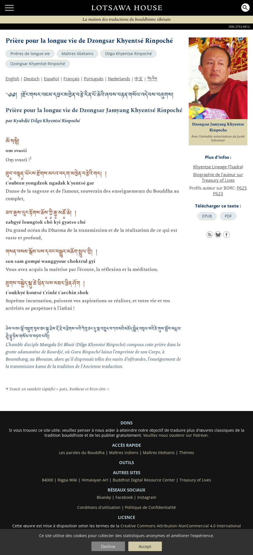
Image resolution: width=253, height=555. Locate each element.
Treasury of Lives (195, 480)
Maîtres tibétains (77, 53)
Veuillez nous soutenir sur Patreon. (176, 435)
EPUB (207, 216)
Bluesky (104, 497)
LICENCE (126, 517)
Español (51, 78)
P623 (218, 193)
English (12, 78)
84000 (47, 480)
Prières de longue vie (30, 53)
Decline (108, 546)
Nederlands (119, 78)
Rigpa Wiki (67, 480)
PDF (228, 216)
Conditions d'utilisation (98, 507)
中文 (138, 78)
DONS (126, 423)
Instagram (146, 497)
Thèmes (186, 452)
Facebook (124, 497)
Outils (126, 462)
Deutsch (31, 78)
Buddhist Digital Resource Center (144, 480)
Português (93, 78)
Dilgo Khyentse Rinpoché (128, 53)
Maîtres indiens (123, 452)
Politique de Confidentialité (150, 507)
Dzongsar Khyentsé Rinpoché (37, 63)
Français (71, 78)
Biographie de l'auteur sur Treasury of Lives (218, 177)
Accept (145, 546)
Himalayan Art (95, 480)
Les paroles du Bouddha (82, 452)
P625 (242, 188)
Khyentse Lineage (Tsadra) (218, 166)
